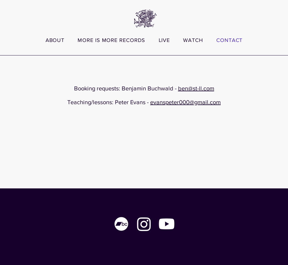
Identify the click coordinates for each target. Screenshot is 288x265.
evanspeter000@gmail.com (185, 102)
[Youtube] (167, 224)
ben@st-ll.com (196, 88)
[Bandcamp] (121, 224)
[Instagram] (144, 224)
